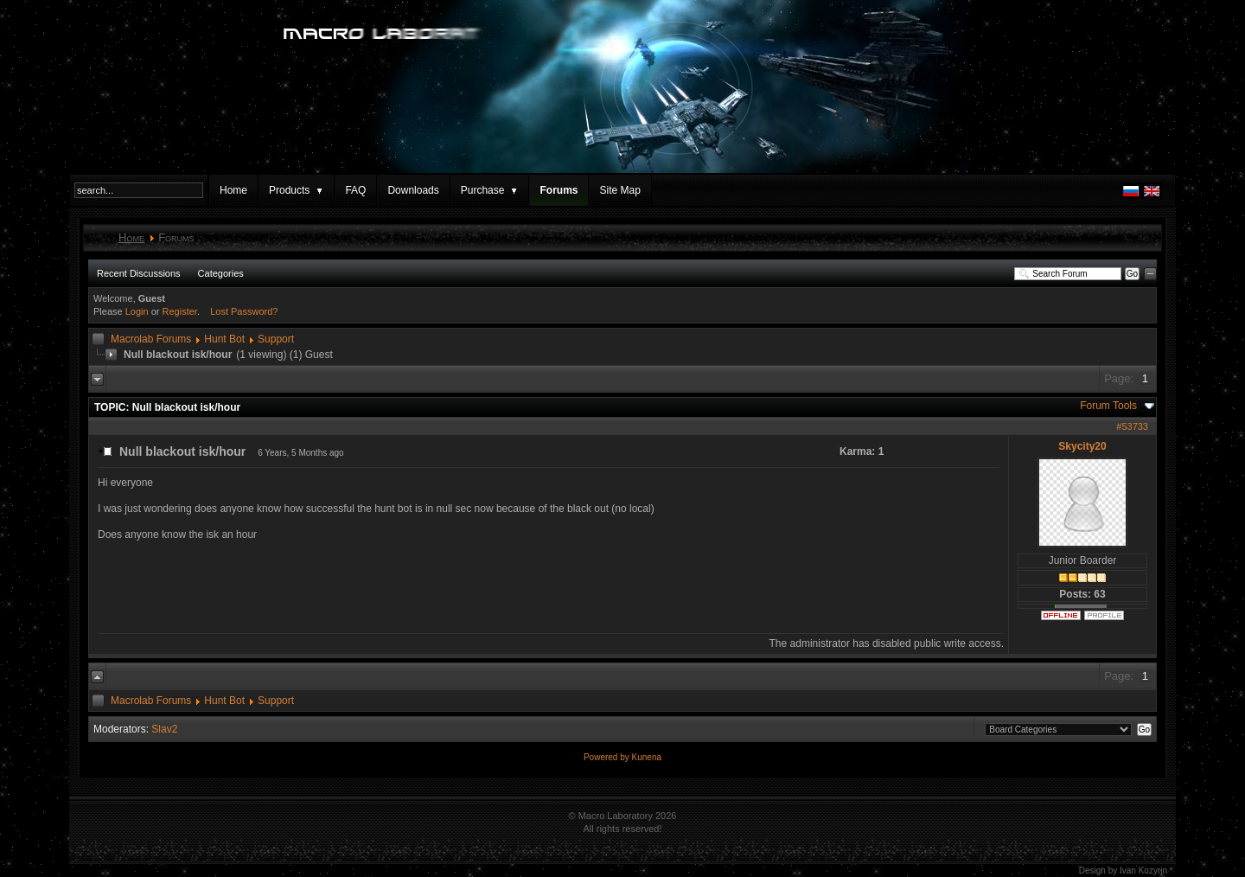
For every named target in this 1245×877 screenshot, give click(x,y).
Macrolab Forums (151, 339)
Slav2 (164, 729)
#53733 (1132, 426)
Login (137, 311)
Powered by (608, 757)
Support (276, 339)
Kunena (646, 757)
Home (233, 190)
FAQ (355, 190)
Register (180, 311)
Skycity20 (1082, 446)
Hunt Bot (224, 339)
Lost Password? (244, 311)
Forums (559, 190)
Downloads (412, 190)
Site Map (619, 190)
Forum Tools (1108, 406)
